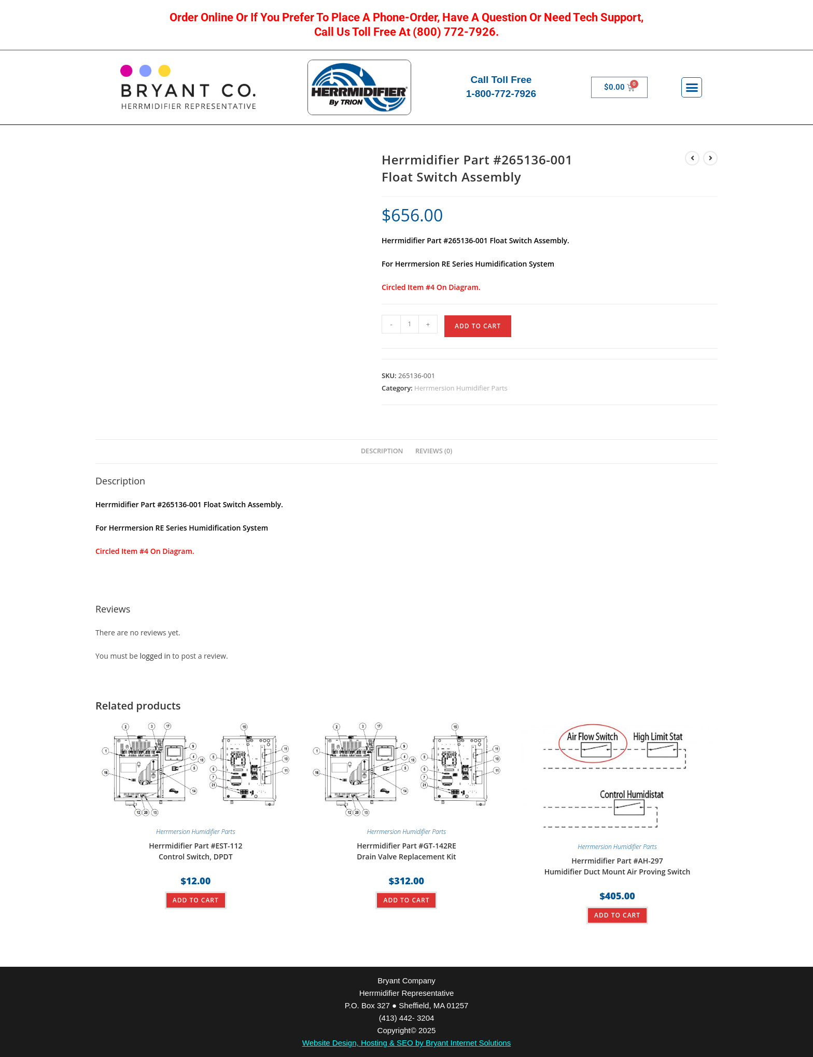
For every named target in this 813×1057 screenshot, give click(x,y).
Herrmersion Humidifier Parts (461, 388)
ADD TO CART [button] (196, 900)
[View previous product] (692, 158)
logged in (154, 656)
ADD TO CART (478, 326)
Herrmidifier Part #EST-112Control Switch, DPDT (195, 851)
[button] (691, 87)
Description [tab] (382, 451)
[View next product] (710, 158)
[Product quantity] (409, 324)
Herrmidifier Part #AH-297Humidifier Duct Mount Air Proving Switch (617, 866)
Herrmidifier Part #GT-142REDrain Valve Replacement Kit (406, 851)
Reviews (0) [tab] (433, 451)
